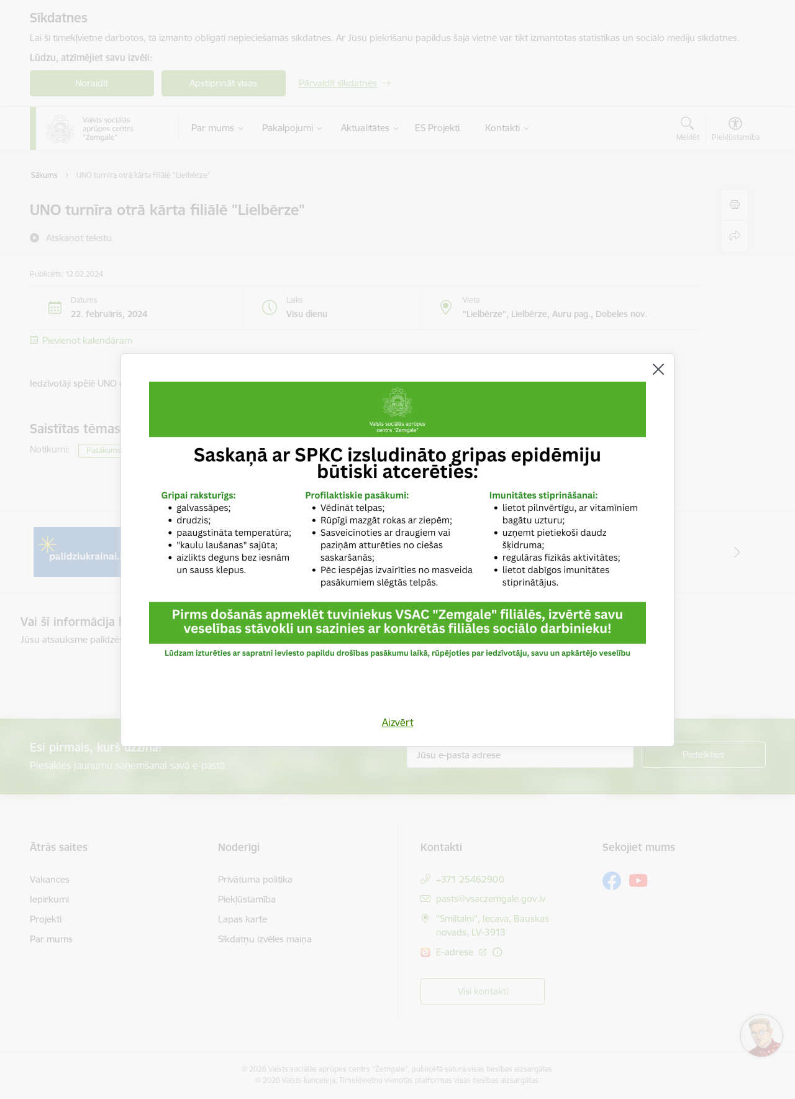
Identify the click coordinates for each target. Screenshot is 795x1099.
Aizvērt (398, 722)
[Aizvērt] (658, 369)
